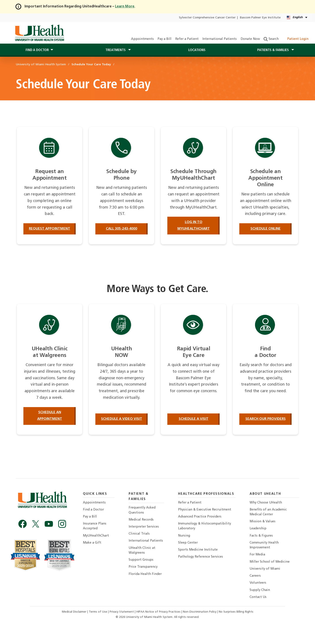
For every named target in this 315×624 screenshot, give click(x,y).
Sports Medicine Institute (198, 549)
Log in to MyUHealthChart (193, 225)
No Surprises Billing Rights (236, 611)
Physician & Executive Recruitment (204, 509)
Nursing (184, 535)
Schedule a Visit (193, 419)
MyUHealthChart (96, 535)
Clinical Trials (139, 533)
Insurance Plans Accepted (94, 526)
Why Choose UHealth (266, 502)
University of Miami (265, 569)
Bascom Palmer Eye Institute (260, 17)
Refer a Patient (187, 39)
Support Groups (141, 560)
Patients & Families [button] (273, 50)
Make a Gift (92, 542)
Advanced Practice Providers (199, 516)
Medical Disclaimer (74, 611)
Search (271, 39)
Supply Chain (260, 590)
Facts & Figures (261, 535)
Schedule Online (265, 228)
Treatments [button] (115, 50)
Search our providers (265, 419)
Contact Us (258, 597)
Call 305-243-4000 (121, 228)
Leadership (258, 528)
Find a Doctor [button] (37, 50)
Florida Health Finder (145, 574)
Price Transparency (143, 567)
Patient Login (295, 39)
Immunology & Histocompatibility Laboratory (204, 526)
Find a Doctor (93, 509)
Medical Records (141, 519)
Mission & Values (262, 521)
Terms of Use (98, 611)
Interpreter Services (144, 526)
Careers (255, 576)
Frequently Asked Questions (142, 510)
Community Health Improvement (264, 545)
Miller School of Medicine (270, 562)
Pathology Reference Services (200, 556)
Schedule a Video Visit (121, 419)
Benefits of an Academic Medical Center (268, 512)
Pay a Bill (165, 39)
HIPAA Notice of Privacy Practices (158, 611)
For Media (257, 554)
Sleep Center (188, 542)
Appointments (142, 39)
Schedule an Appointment (49, 416)
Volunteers (258, 583)
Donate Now (250, 39)
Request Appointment (49, 228)
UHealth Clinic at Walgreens (142, 550)
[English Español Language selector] (297, 17)
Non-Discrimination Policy (199, 611)
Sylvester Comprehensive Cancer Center (207, 17)
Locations (196, 50)
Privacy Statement (122, 611)
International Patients (219, 39)
